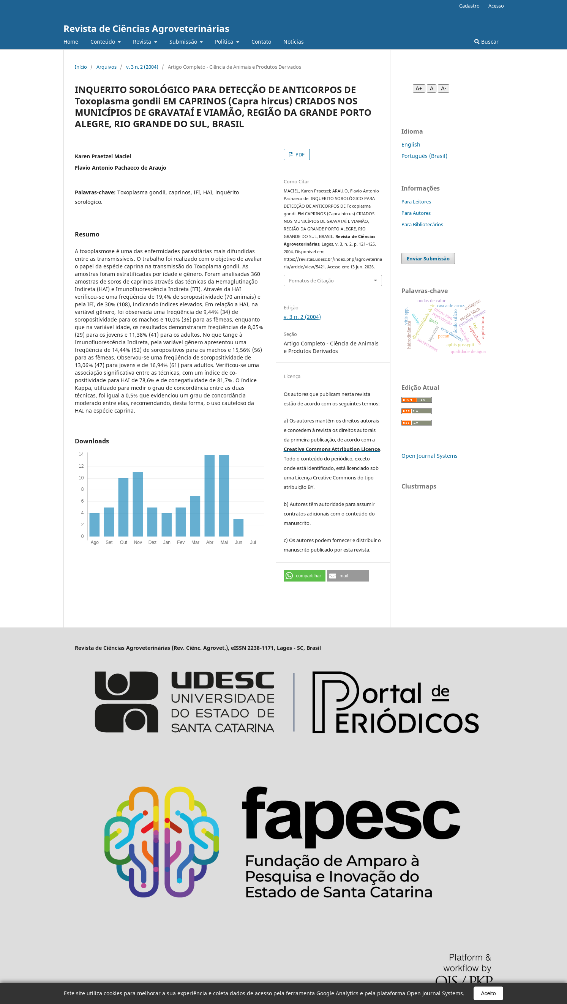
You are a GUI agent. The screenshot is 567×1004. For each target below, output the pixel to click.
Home (70, 41)
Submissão (184, 41)
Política (225, 41)
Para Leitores (416, 201)
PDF (299, 154)
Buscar (486, 41)
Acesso (496, 5)
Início (81, 66)
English (410, 144)
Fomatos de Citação (311, 280)
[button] (304, 576)
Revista (143, 41)
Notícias (293, 41)
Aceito (488, 993)
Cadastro (469, 5)
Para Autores (416, 213)
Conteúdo (103, 41)
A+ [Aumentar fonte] (419, 88)
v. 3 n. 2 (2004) (142, 66)
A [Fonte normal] (431, 88)
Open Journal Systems (429, 455)
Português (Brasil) (424, 155)
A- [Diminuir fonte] (443, 88)
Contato (261, 41)
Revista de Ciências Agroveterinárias (146, 28)
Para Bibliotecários (422, 224)
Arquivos (106, 66)
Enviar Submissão (428, 258)
